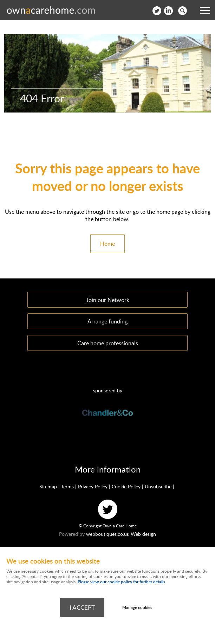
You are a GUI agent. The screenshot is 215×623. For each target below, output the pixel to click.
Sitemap (48, 486)
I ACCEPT (82, 607)
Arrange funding (107, 321)
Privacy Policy (92, 486)
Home (107, 244)
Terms (67, 486)
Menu (202, 11)
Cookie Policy (126, 486)
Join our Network (107, 300)
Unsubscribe (158, 486)
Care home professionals (107, 343)
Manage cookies (137, 607)
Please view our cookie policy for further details (121, 582)
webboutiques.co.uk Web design (121, 534)
